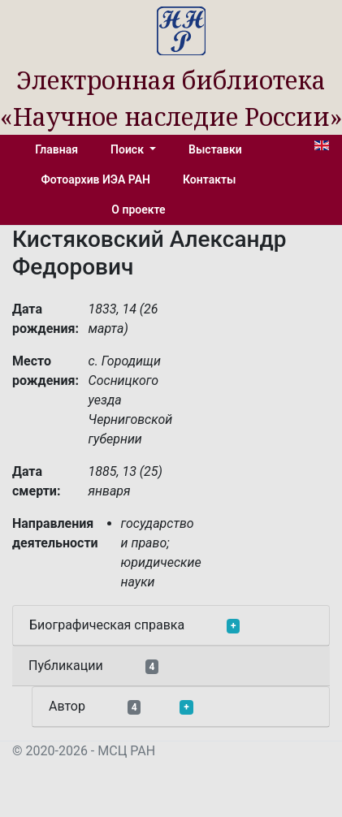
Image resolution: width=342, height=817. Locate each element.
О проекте (138, 209)
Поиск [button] (128, 149)
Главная (56, 149)
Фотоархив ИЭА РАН (96, 179)
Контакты (209, 179)
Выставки (215, 149)
